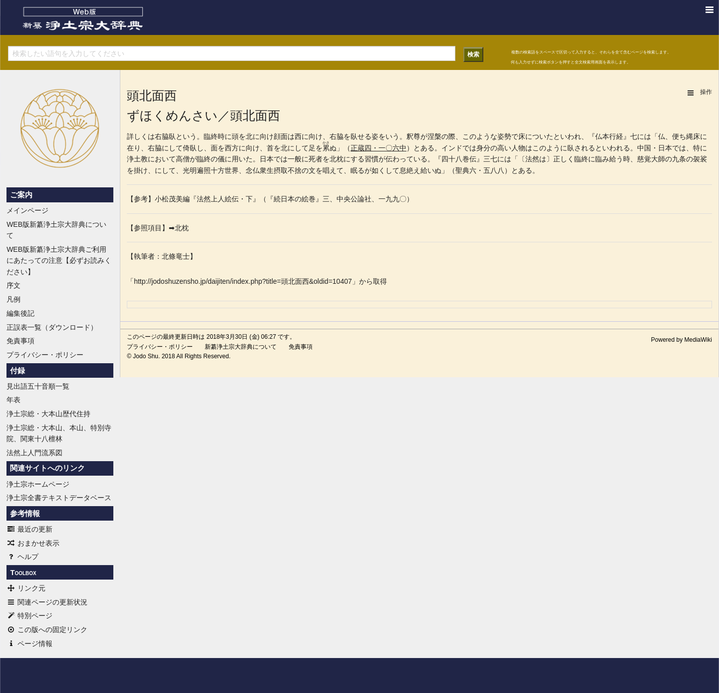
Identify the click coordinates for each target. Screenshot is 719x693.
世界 (232, 170)
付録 (17, 371)
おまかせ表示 (32, 543)
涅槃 (434, 136)
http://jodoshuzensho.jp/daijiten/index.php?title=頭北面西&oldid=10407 (243, 281)
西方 (232, 148)
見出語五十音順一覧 (37, 386)
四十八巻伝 (458, 159)
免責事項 (20, 341)
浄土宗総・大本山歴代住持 (48, 414)
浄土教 (137, 159)
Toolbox (23, 573)
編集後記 (20, 313)
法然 (532, 159)
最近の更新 (29, 529)
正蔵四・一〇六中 (378, 148)
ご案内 (21, 195)
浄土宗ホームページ (37, 484)
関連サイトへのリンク (47, 468)
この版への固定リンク (46, 630)
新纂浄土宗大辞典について (241, 346)
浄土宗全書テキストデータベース (58, 498)
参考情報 (25, 514)
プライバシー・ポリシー (44, 355)
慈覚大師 (651, 159)
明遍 (197, 170)
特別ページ (29, 616)
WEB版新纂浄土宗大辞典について (56, 229)
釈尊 (413, 136)
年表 (13, 400)
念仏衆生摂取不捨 (274, 170)
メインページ (27, 210)
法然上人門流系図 (34, 453)
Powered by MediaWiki (681, 339)
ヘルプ (22, 557)
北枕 (337, 159)
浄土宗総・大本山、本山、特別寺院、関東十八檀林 (58, 433)
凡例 (13, 299)
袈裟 (700, 159)
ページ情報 (29, 644)
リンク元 (25, 588)
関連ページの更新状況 (46, 602)
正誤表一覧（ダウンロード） (51, 327)
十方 (218, 170)
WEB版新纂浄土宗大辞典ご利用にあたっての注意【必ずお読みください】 (58, 260)
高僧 (183, 159)
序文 (13, 285)
